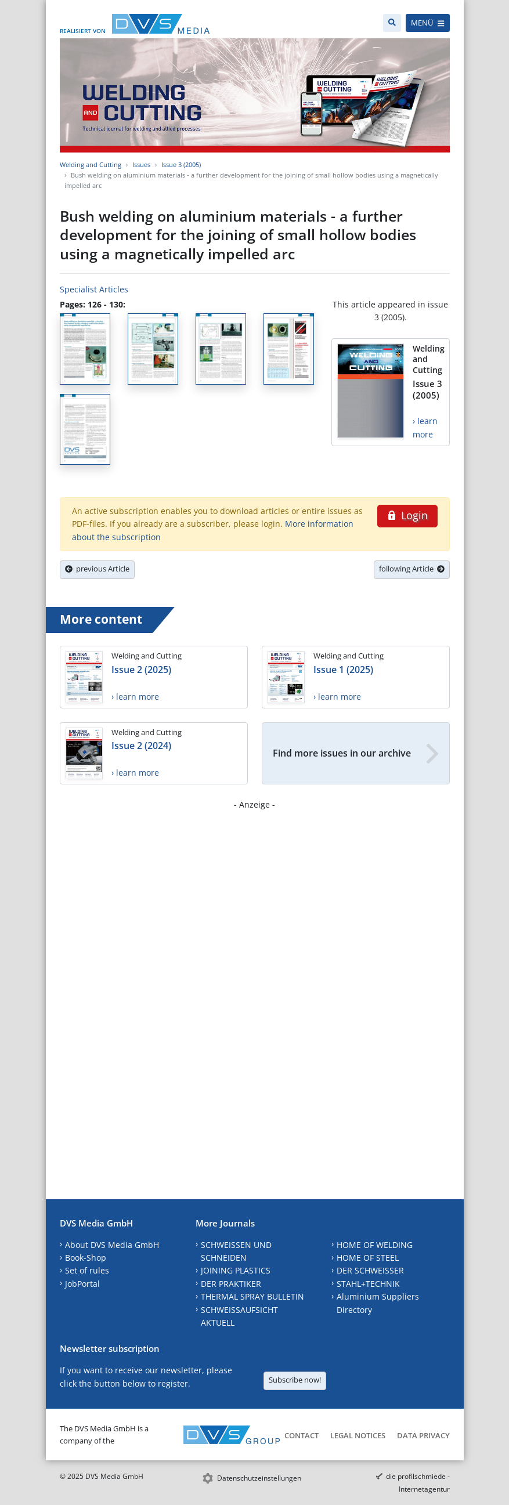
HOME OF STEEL (368, 1257)
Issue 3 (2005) (181, 164)
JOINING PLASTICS (235, 1270)
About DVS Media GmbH (112, 1244)
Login (407, 515)
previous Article (97, 568)
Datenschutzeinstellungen (259, 1478)
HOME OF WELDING (375, 1244)
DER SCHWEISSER (370, 1270)
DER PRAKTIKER (231, 1283)
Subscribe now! (295, 1379)
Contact (301, 1435)
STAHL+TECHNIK (368, 1283)
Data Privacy (423, 1435)
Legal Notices (357, 1435)
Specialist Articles (94, 289)
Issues (141, 164)
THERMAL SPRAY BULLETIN (252, 1296)
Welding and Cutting (90, 164)
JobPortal (82, 1283)
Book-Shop (85, 1257)
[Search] (392, 23)
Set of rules (87, 1270)
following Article (412, 568)
